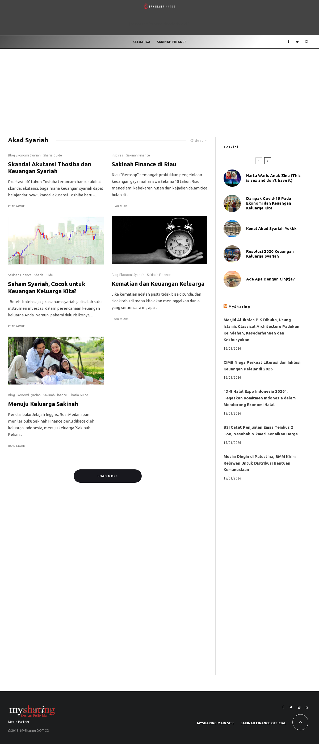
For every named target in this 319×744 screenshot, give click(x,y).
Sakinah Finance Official (263, 723)
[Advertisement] (159, 89)
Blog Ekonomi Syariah (24, 155)
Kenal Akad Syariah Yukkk (271, 228)
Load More (108, 476)
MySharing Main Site (215, 723)
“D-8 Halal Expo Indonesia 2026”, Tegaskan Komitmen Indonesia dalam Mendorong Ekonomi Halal (260, 398)
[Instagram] (306, 42)
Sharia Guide (52, 155)
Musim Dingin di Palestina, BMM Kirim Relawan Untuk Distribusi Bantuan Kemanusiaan (260, 463)
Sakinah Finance (172, 42)
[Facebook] (288, 42)
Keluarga (141, 42)
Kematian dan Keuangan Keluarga (158, 283)
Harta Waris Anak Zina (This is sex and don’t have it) (273, 178)
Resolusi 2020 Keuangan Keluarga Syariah (270, 253)
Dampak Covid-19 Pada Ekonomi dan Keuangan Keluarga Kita (268, 203)
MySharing (239, 306)
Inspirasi (118, 155)
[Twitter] (297, 42)
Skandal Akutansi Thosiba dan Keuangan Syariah (49, 167)
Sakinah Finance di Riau (144, 164)
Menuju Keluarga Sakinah (43, 403)
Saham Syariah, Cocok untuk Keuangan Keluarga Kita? (46, 287)
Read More (16, 206)
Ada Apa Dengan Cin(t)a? (270, 279)
